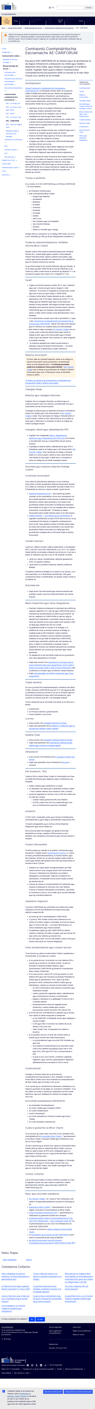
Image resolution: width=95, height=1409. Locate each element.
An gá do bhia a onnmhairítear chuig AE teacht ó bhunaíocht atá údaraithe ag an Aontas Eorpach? (47, 1299)
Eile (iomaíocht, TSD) (84, 132)
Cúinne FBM (60, 21)
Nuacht (29, 1260)
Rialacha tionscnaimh (83, 96)
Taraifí (81, 91)
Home (16, 21)
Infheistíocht (84, 127)
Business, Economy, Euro (58, 1348)
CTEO (81, 21)
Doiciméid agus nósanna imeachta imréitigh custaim (85, 106)
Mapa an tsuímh (78, 1335)
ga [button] (51, 7)
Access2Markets (7, 1327)
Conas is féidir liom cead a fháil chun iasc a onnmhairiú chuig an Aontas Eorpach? (15, 1299)
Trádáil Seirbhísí (85, 120)
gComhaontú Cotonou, (57, 853)
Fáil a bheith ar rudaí (21, 1373)
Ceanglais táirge (85, 101)
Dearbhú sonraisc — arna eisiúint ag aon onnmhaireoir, (49, 516)
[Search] (89, 7)
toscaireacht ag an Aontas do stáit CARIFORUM (50, 1235)
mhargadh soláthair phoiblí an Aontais (58, 740)
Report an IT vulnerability (10, 1369)
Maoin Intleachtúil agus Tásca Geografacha (85, 114)
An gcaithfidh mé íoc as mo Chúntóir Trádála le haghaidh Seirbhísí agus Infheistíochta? (79, 1299)
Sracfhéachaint (84, 88)
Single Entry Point (51, 21)
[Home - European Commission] (14, 1360)
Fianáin (59, 1369)
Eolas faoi (89, 21)
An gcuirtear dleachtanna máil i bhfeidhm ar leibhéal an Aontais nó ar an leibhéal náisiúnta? (47, 1289)
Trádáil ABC (24, 21)
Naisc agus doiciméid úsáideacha (83, 139)
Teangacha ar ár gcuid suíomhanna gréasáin (38, 1369)
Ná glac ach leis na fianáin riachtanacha (78, 1392)
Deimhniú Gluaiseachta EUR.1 (40, 494)
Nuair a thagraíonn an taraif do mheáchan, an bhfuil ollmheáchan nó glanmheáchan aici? (15, 1276)
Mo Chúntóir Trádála (7, 21)
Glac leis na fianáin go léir (53, 1392)
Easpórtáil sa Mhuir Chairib (39, 1207)
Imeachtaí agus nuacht (71, 21)
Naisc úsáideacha (9, 1260)
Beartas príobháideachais (74, 1369)
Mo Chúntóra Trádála (60, 329)
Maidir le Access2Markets (82, 1331)
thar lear (65, 762)
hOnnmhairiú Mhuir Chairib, (51, 1136)
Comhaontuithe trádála (37, 21)
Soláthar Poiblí (84, 124)
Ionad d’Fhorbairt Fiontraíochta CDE (43, 1213)
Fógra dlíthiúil (6, 1373)
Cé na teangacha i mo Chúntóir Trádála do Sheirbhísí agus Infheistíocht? (13, 1308)
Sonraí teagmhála (56, 1365)
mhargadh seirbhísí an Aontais (55, 723)
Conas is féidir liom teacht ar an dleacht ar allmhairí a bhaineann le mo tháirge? (47, 1276)
